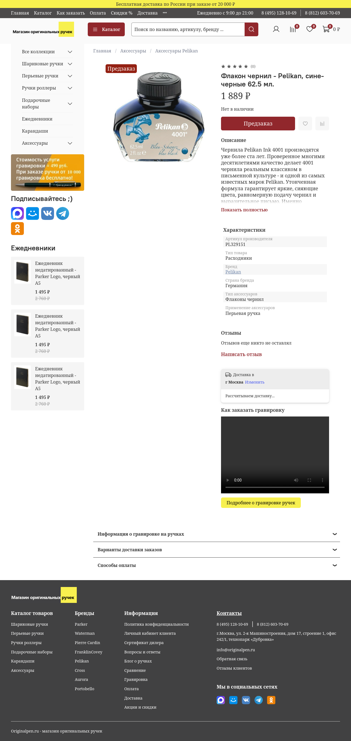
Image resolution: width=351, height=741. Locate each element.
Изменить (255, 382)
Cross (80, 670)
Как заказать (70, 13)
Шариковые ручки (42, 64)
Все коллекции (38, 52)
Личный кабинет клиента (150, 633)
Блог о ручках (138, 661)
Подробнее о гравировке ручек (260, 503)
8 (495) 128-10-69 (279, 13)
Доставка (147, 13)
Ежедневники (37, 119)
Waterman (85, 633)
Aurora (81, 679)
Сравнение (135, 670)
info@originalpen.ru (236, 649)
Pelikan (233, 272)
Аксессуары (133, 51)
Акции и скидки (140, 707)
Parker (81, 624)
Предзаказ (258, 123)
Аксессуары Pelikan (176, 51)
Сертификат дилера (144, 642)
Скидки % (121, 13)
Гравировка (136, 679)
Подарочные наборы (36, 103)
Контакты (229, 613)
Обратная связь (232, 658)
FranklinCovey (88, 652)
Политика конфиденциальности (156, 624)
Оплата (98, 13)
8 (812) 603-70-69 (322, 13)
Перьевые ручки (40, 76)
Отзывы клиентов (234, 668)
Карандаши (35, 131)
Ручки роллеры (39, 88)
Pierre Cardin (87, 642)
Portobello (84, 688)
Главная (20, 13)
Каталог (43, 13)
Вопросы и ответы (142, 652)
